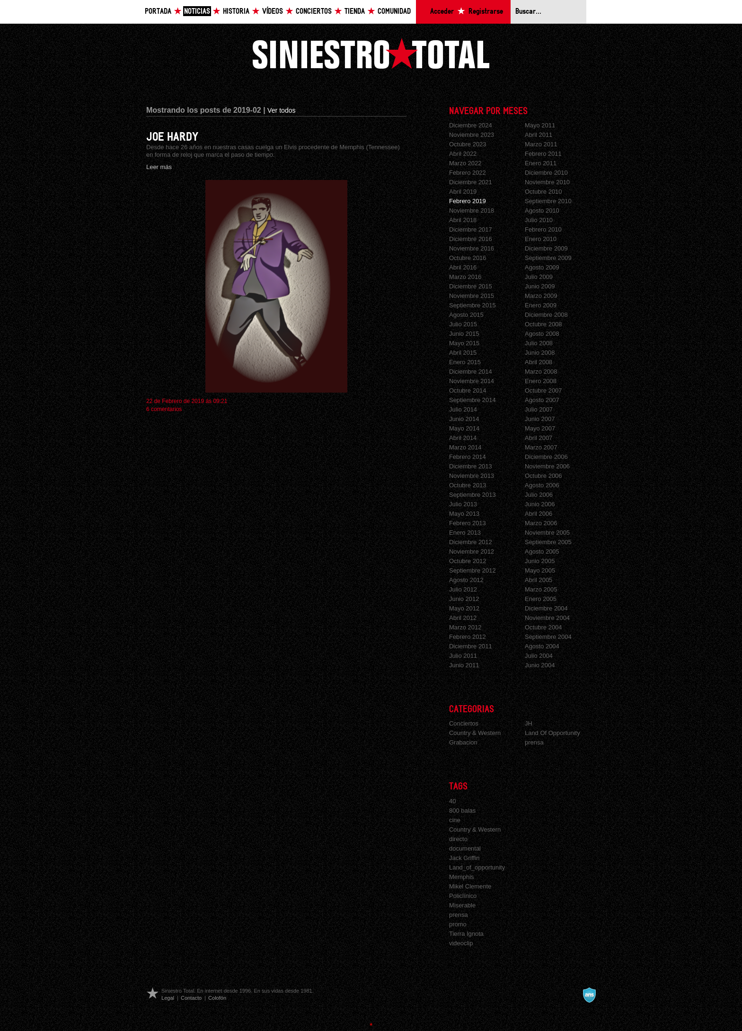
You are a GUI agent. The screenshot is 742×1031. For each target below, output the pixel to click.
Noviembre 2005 (547, 532)
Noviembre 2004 (547, 617)
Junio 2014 (464, 418)
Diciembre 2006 (546, 456)
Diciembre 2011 (470, 646)
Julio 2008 (539, 343)
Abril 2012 (463, 617)
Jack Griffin (464, 857)
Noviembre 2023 (471, 134)
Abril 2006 (538, 513)
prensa (534, 742)
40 (452, 801)
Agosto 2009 (542, 267)
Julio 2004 (539, 655)
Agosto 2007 (542, 399)
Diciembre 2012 (470, 542)
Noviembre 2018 (471, 210)
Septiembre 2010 (548, 201)
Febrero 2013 (467, 523)
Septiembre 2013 (472, 494)
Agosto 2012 (466, 579)
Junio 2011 (464, 665)
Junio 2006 (540, 504)
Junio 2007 (540, 418)
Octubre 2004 (543, 627)
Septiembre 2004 (548, 636)
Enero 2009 (540, 305)
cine (454, 820)
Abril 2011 (538, 134)
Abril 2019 (463, 191)
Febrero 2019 (467, 201)
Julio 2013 (463, 504)
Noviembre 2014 (471, 381)
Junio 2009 (540, 286)
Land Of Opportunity (552, 732)
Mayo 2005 (540, 570)
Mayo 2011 (540, 125)
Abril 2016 (463, 267)
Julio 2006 (539, 494)
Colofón (217, 998)
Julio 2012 (463, 589)
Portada (158, 11)
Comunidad (394, 11)
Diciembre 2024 (470, 125)
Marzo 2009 (541, 295)
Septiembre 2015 (472, 305)
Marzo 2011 (541, 144)
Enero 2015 (465, 362)
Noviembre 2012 (471, 551)
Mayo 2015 (464, 343)
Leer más (159, 166)
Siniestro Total (371, 53)
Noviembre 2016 (471, 248)
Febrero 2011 (543, 153)
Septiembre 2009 (548, 257)
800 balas (462, 810)
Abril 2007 (538, 437)
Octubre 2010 (543, 191)
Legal (167, 998)
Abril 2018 (463, 220)
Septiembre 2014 (472, 399)
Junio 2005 (540, 561)
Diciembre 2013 (470, 466)
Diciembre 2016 (470, 238)
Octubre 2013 (467, 485)
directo (458, 839)
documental (465, 848)
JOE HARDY (172, 137)
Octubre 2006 (543, 475)
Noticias (197, 11)
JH (528, 723)
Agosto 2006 (542, 485)
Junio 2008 (540, 352)
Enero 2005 (540, 598)
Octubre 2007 (543, 390)
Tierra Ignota (466, 933)
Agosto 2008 (542, 333)
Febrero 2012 (467, 636)
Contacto (191, 998)
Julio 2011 (463, 655)
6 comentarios (164, 409)
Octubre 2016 (467, 257)
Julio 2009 (539, 276)
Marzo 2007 (541, 447)
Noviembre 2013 (471, 475)
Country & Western (475, 732)
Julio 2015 (463, 324)
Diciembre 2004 (546, 608)
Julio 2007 (539, 409)
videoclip (461, 943)
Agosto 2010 (542, 210)
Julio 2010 (539, 220)
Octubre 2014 (467, 390)
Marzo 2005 (541, 589)
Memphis (461, 876)
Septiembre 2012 (472, 570)
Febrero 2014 (467, 456)
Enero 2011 (540, 163)
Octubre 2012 (467, 561)
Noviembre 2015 (471, 295)
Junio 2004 (540, 665)
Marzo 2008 (541, 371)
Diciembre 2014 (470, 371)
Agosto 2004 (542, 646)
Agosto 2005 (542, 551)
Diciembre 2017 (470, 229)
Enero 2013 (465, 532)
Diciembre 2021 (470, 182)
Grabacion (463, 742)
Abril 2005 (538, 579)
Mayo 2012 (464, 608)
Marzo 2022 (465, 163)
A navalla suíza (589, 995)
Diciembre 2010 (546, 172)
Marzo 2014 (465, 447)
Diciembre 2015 (470, 286)
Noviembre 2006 (547, 466)
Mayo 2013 (464, 513)
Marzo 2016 (465, 276)
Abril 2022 (463, 153)
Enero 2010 (540, 238)
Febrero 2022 (467, 172)
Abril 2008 (538, 362)
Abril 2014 (463, 437)
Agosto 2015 (466, 314)
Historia (236, 11)
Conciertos (314, 11)
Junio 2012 (464, 598)
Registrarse (485, 11)
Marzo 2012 (465, 627)
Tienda (354, 11)
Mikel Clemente (470, 886)
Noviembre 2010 (547, 182)
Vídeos (272, 11)
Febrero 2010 (543, 229)
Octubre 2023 (467, 144)
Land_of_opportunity (477, 867)
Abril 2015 (463, 352)
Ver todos (281, 110)
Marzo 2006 (541, 523)
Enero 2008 (540, 381)
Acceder (442, 11)
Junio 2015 (464, 333)
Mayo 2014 (464, 428)
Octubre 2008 (543, 324)
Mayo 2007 (540, 428)
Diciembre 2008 (546, 314)
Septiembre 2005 (548, 542)
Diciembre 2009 (546, 248)
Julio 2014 (463, 409)
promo (458, 924)
